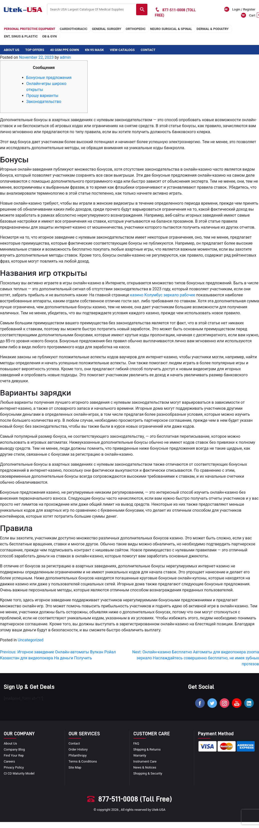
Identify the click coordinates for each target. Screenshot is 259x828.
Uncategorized (31, 640)
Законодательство (43, 101)
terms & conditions (83, 761)
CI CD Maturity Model (19, 773)
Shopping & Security (147, 773)
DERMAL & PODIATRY (213, 29)
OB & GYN (49, 36)
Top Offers (34, 50)
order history (78, 749)
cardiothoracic (73, 29)
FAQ (136, 743)
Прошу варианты (42, 95)
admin (65, 57)
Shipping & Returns (147, 749)
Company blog (14, 749)
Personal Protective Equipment (29, 29)
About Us (11, 50)
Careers (9, 761)
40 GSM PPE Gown (64, 50)
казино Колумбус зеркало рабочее (162, 295)
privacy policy (14, 767)
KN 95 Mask (94, 50)
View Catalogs (122, 50)
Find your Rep (14, 755)
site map (75, 767)
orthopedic (136, 29)
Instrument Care (145, 761)
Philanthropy (78, 755)
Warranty (139, 755)
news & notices (144, 767)
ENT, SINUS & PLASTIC (21, 36)
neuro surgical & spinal (171, 29)
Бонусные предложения (49, 77)
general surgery (106, 29)
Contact (148, 50)
